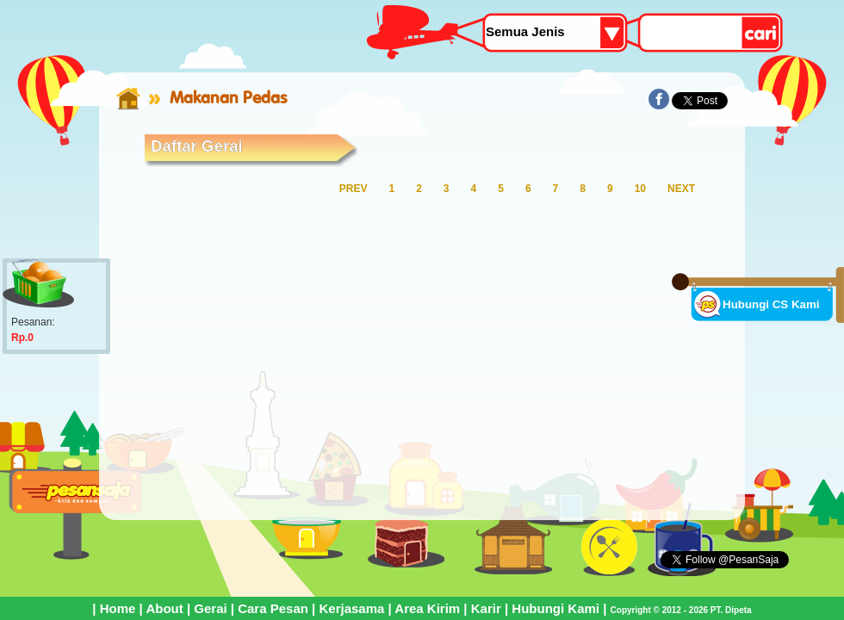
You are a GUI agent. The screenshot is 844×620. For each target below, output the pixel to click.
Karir (486, 608)
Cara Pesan (273, 608)
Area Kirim (427, 608)
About (164, 608)
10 (640, 189)
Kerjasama (351, 608)
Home (118, 608)
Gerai (210, 608)
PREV (353, 189)
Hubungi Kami (555, 608)
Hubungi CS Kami (771, 304)
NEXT (681, 189)
